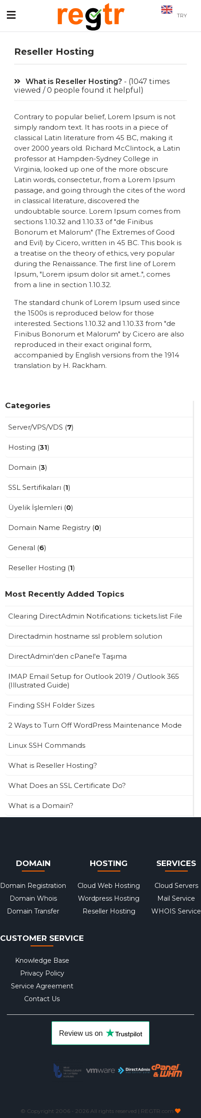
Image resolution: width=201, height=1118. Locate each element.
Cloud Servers (176, 886)
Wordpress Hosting (108, 898)
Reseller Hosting (108, 911)
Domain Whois (33, 898)
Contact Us (42, 999)
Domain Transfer (33, 911)
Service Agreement (42, 986)
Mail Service (176, 898)
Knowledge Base (42, 960)
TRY (182, 15)
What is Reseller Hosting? (68, 81)
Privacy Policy (42, 973)
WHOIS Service (176, 911)
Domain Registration (33, 886)
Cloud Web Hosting (108, 886)
